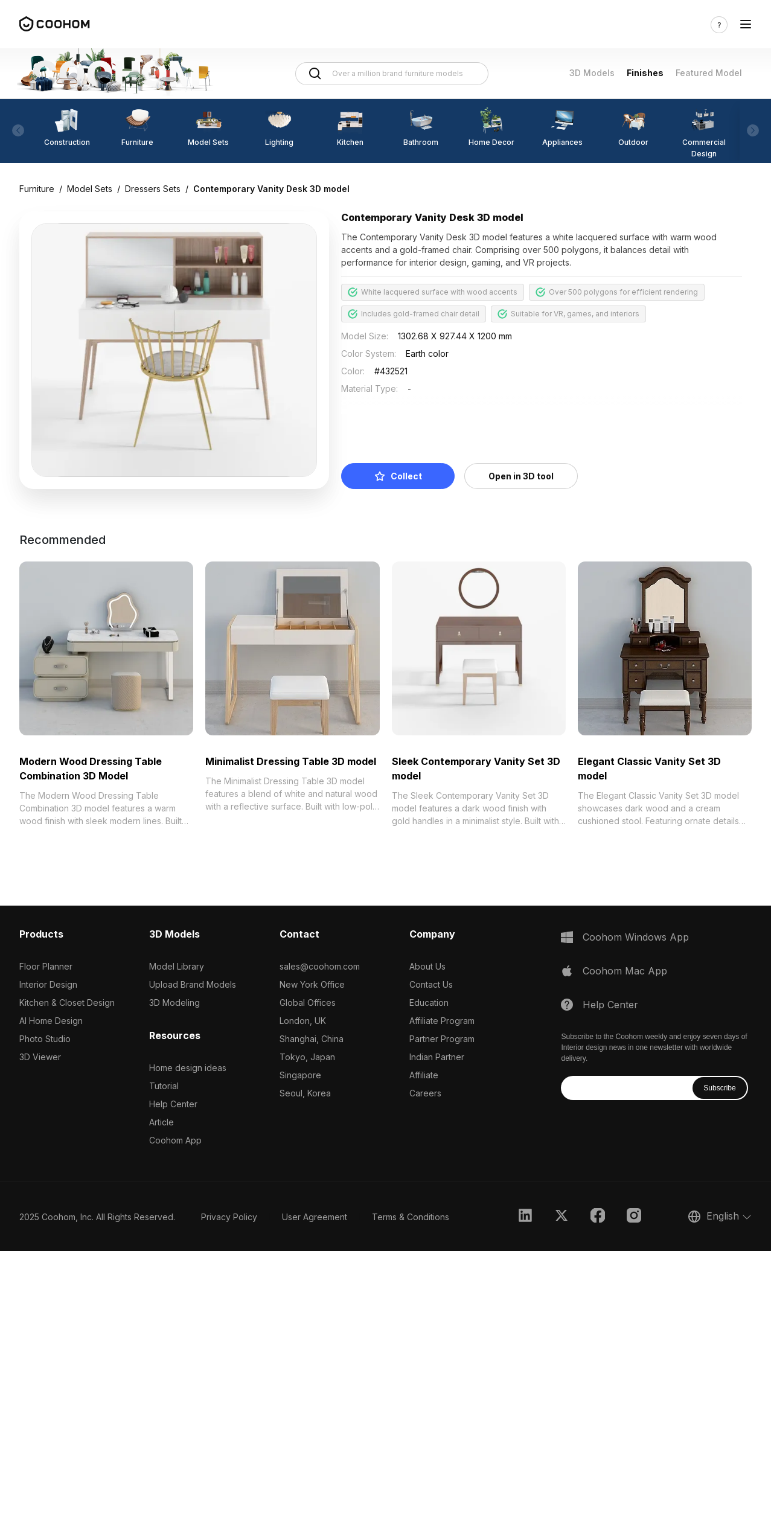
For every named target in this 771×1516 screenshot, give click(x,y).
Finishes (645, 73)
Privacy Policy (229, 1217)
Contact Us (431, 984)
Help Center (173, 1104)
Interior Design (48, 984)
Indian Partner (436, 1057)
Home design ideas (187, 1068)
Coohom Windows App (636, 937)
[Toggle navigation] (746, 24)
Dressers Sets (153, 189)
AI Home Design (51, 1020)
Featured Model (709, 73)
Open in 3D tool (521, 476)
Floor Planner (45, 966)
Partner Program (442, 1039)
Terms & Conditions (410, 1217)
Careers (425, 1093)
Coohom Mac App (625, 971)
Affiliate (423, 1075)
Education (429, 1002)
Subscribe (719, 1088)
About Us (427, 966)
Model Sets (89, 189)
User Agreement (314, 1217)
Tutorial (164, 1086)
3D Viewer (40, 1057)
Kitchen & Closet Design (67, 1002)
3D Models (592, 73)
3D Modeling (174, 1002)
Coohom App (175, 1140)
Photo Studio (45, 1039)
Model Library (176, 966)
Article (161, 1122)
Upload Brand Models (192, 984)
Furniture (36, 189)
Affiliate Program (442, 1020)
